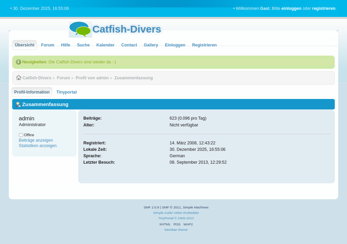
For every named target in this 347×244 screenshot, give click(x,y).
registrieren (323, 8)
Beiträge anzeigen (36, 140)
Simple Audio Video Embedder (176, 213)
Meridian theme (176, 229)
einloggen (292, 8)
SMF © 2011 (171, 207)
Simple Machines (195, 207)
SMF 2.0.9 (151, 207)
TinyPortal (166, 218)
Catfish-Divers (126, 29)
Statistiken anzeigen (38, 145)
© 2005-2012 (184, 218)
